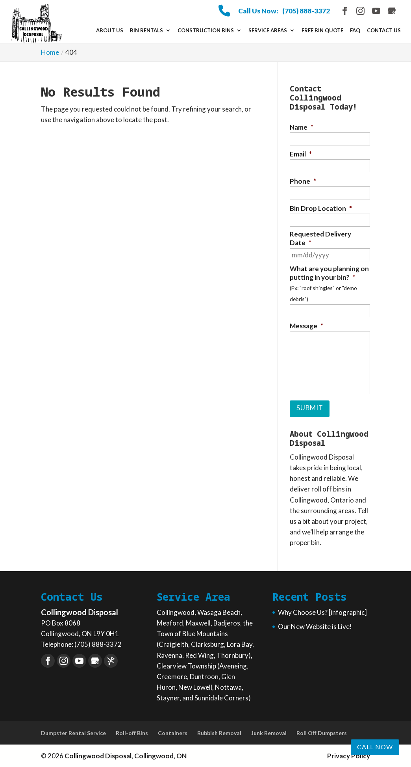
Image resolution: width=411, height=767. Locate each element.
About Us (109, 31)
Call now (375, 746)
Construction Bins (206, 31)
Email (301, 154)
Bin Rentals (146, 31)
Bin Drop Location (321, 208)
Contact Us (384, 31)
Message (306, 326)
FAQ (355, 31)
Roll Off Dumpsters (321, 732)
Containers (172, 732)
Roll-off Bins (132, 732)
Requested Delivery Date (320, 238)
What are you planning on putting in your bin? (329, 272)
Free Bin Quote (322, 31)
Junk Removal (269, 732)
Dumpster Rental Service (73, 732)
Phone (303, 181)
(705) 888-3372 (306, 11)
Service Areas (267, 31)
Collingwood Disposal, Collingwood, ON (126, 755)
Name (301, 127)
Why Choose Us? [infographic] (322, 611)
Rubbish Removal (219, 732)
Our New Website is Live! (315, 626)
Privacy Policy (348, 755)
